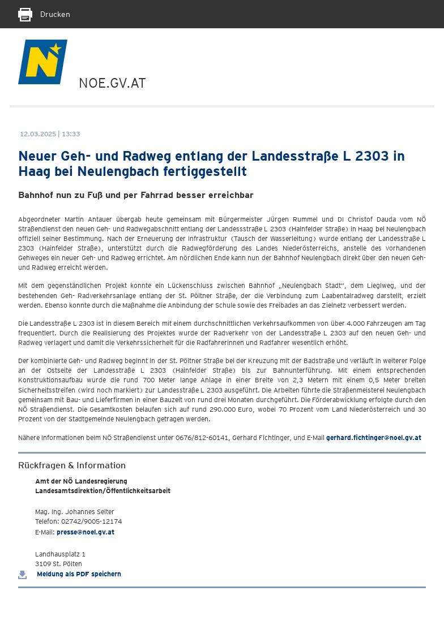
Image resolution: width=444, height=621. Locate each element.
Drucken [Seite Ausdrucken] (44, 14)
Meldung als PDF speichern (69, 574)
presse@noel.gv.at (85, 532)
